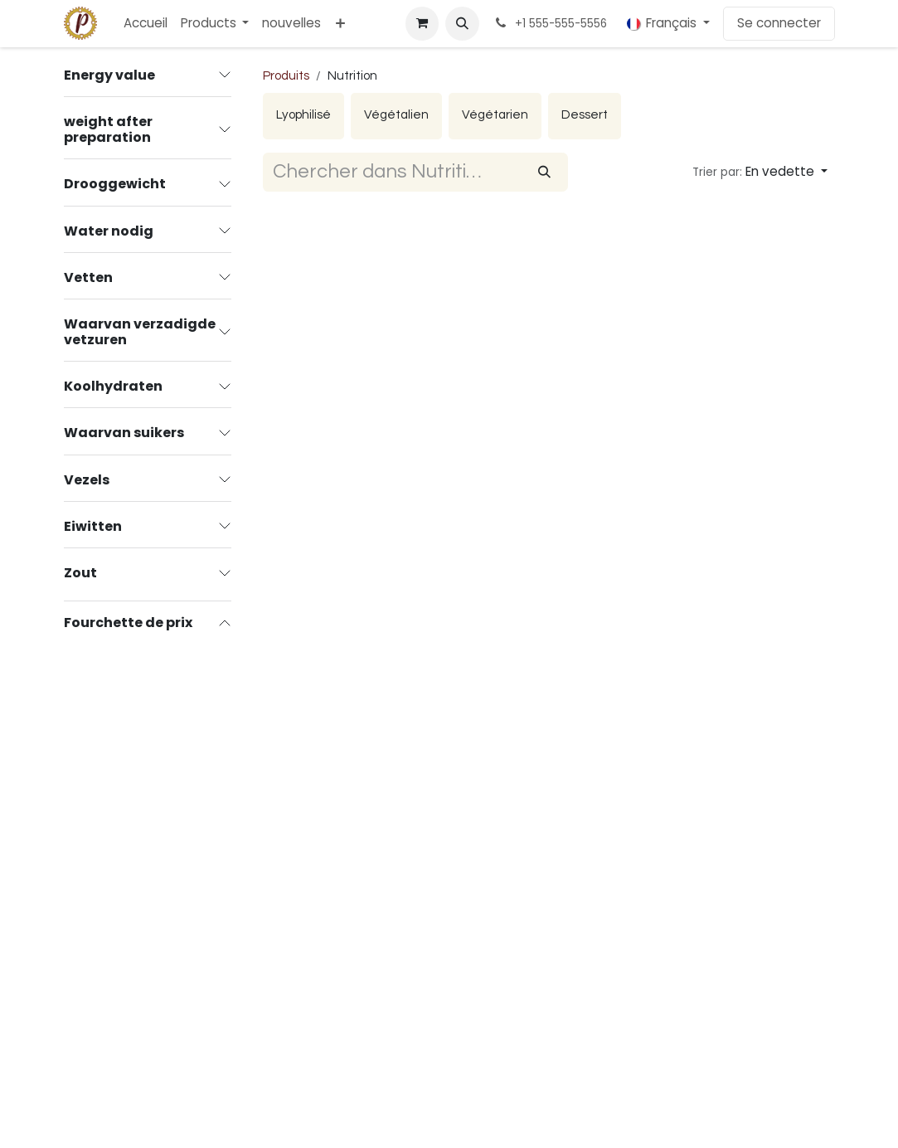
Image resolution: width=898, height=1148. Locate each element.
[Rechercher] (544, 172)
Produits (286, 76)
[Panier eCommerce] (422, 23)
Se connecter (779, 23)
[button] (461, 23)
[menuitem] (145, 23)
